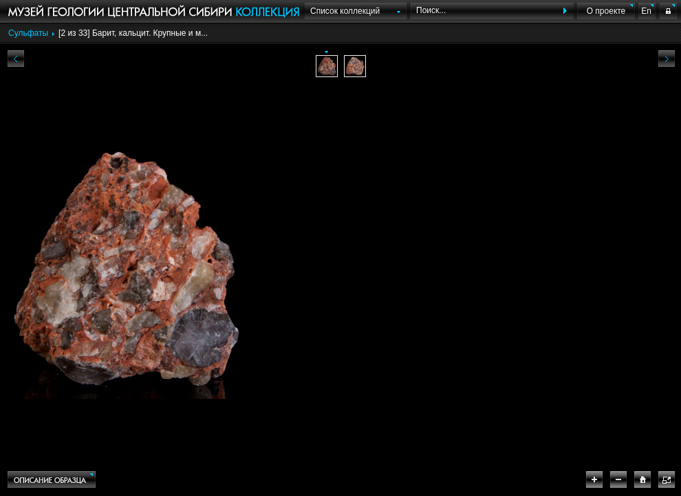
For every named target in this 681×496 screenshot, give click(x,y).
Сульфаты (28, 33)
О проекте (606, 11)
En (646, 11)
